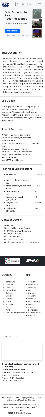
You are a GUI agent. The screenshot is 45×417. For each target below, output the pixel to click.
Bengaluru (10, 281)
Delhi (8, 287)
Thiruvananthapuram (15, 312)
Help (3, 397)
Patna (8, 307)
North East (10, 304)
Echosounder (10, 35)
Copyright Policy (27, 397)
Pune (8, 310)
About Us (32, 281)
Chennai (9, 284)
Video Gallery (34, 301)
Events (31, 304)
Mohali (9, 296)
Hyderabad (11, 290)
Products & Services (33, 286)
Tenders (32, 296)
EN (18, 4)
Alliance (31, 315)
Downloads (33, 310)
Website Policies (13, 397)
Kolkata (9, 293)
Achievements (34, 312)
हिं (23, 4)
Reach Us (23, 400)
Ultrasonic (21, 35)
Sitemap (31, 400)
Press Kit (32, 298)
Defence (30, 35)
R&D (30, 290)
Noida (8, 301)
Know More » (12, 30)
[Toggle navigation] (39, 4)
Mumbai (9, 298)
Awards (31, 307)
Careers (32, 293)
